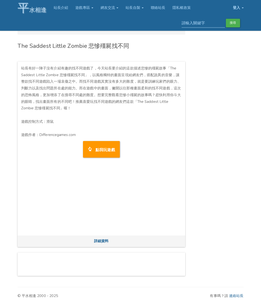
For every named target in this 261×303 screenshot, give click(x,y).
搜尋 (233, 23)
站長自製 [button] (135, 7)
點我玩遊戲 (103, 149)
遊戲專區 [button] (84, 7)
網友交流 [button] (110, 7)
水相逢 (32, 7)
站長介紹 (61, 7)
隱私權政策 (181, 7)
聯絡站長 (158, 7)
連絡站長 (236, 295)
